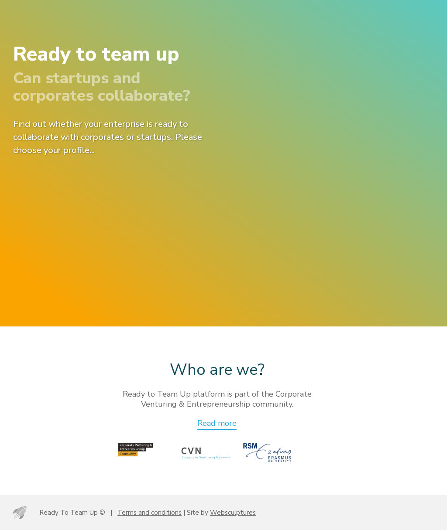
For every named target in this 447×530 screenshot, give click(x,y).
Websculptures (233, 512)
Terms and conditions (149, 512)
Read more (217, 423)
